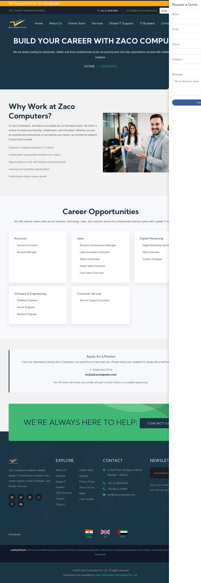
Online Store (76, 23)
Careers (60, 504)
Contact (60, 498)
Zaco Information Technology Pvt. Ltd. (116, 575)
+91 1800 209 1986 (48, 3)
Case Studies (86, 499)
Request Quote (195, 233)
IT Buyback (147, 23)
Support (83, 476)
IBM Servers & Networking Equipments (119, 550)
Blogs (82, 493)
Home (39, 23)
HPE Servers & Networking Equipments (82, 550)
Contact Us (168, 23)
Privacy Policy (87, 481)
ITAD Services (64, 493)
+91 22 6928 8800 (109, 10)
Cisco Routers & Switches (150, 550)
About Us (55, 23)
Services (97, 23)
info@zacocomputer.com (143, 10)
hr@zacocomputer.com (101, 374)
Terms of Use (87, 487)
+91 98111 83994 (117, 489)
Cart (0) (187, 23)
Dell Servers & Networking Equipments (44, 550)
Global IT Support (121, 23)
